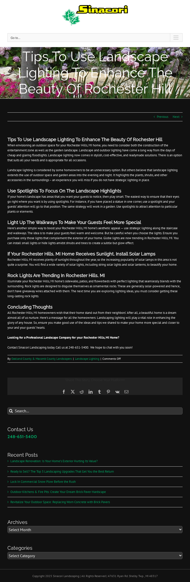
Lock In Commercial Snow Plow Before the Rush (43, 482)
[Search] (11, 411)
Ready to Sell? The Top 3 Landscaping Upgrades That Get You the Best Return (62, 471)
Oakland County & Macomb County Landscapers (41, 358)
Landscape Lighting (87, 358)
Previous (162, 117)
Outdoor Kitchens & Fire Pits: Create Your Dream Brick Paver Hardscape (58, 492)
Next (176, 117)
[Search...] (95, 411)
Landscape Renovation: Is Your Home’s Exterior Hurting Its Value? (54, 461)
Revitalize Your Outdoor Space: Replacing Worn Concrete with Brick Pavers (60, 502)
